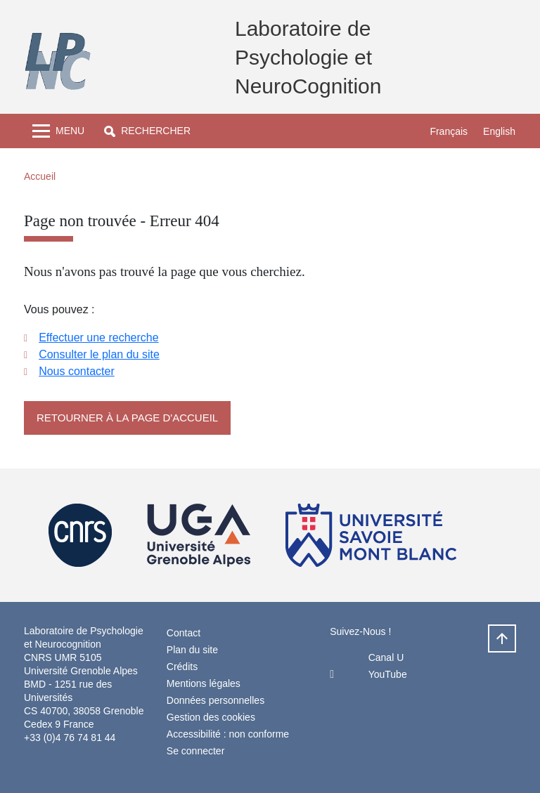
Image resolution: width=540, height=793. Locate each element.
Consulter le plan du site (99, 354)
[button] (147, 131)
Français (449, 131)
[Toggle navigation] (58, 131)
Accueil (40, 176)
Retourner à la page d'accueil (127, 418)
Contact (183, 632)
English (499, 131)
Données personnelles (215, 700)
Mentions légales (203, 683)
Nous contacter (77, 371)
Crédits (182, 666)
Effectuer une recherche (98, 337)
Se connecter (196, 750)
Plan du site (192, 649)
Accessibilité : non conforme (228, 734)
